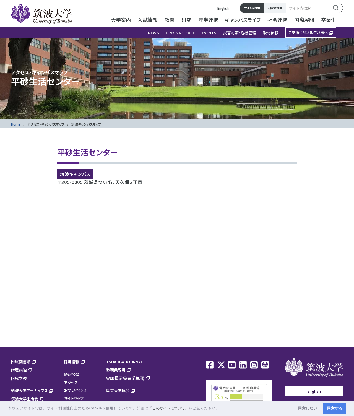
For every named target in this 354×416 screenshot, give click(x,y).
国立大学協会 (117, 390)
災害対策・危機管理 (239, 32)
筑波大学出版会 (24, 399)
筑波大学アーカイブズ (29, 390)
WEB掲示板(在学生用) (125, 378)
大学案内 (121, 19)
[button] (221, 408)
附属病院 (19, 370)
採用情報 (71, 362)
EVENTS (209, 32)
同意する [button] (334, 408)
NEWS (153, 32)
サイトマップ (74, 398)
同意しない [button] (307, 408)
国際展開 (304, 19)
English (223, 8)
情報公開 (71, 374)
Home (15, 124)
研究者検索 (275, 8)
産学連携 (208, 19)
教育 (170, 19)
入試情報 (148, 19)
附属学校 (19, 378)
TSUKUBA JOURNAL (124, 362)
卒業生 (328, 19)
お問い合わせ (75, 390)
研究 (186, 19)
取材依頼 (270, 32)
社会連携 (277, 19)
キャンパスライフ (243, 19)
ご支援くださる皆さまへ (308, 32)
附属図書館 (20, 362)
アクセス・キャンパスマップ (45, 124)
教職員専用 (116, 370)
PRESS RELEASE (180, 32)
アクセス (71, 382)
